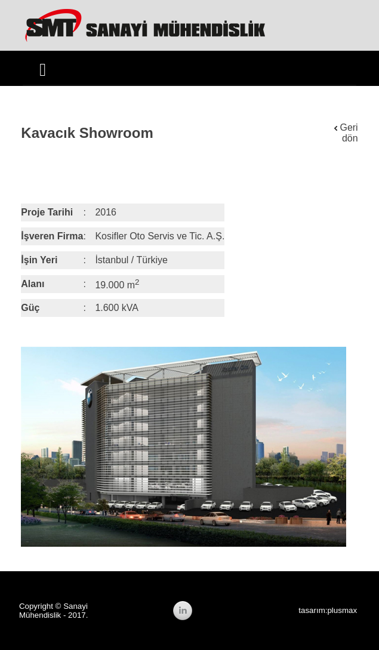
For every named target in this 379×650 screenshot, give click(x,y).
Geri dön (346, 132)
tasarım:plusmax (327, 610)
